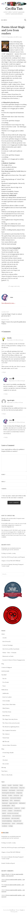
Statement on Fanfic (8, 656)
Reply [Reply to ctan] (6, 394)
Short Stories (6, 715)
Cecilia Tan (14, 8)
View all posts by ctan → (8, 303)
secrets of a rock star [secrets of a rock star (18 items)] (12, 813)
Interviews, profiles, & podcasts (11, 649)
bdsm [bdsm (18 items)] (21, 785)
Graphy (21, 910)
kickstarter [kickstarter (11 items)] (17, 800)
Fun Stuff (3, 675)
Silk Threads (6, 741)
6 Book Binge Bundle (8, 752)
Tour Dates (4, 771)
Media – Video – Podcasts (9, 652)
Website (3, 488)
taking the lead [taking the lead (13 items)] (17, 821)
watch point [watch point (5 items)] (20, 823)
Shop (2, 749)
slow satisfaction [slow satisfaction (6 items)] (16, 815)
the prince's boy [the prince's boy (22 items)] (6, 823)
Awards (4, 637)
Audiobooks (6, 693)
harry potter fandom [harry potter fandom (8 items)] (15, 798)
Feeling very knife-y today (8, 553)
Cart (4, 756)
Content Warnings (8, 645)
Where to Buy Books (6, 775)
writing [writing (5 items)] (10, 826)
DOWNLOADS (5, 671)
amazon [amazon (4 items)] (4, 785)
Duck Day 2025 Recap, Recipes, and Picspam (13, 557)
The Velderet (6, 734)
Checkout (5, 760)
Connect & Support (6, 667)
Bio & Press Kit (7, 641)
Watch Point (6, 738)
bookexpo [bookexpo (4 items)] (4, 790)
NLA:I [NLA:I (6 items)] (13, 805)
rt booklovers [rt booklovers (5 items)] (17, 810)
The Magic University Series (10, 719)
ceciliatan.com (6, 520)
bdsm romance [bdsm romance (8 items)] (14, 787)
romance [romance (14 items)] (10, 810)
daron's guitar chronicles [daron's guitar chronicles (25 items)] (8, 792)
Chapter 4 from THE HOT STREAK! (10, 560)
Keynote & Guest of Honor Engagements (14, 660)
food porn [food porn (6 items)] (16, 795)
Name (3, 474)
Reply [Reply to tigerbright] (4, 413)
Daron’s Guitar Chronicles (9, 745)
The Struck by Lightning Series (11, 726)
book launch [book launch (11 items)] (12, 790)
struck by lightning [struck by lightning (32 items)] (7, 821)
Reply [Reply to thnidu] (4, 372)
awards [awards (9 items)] (9, 785)
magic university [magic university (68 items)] (13, 803)
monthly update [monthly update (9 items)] (6, 805)
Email (3, 481)
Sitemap (3, 767)
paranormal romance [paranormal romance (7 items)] (7, 808)
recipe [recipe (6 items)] (23, 808)
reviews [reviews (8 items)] (4, 810)
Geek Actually (6, 700)
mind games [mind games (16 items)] (22, 803)
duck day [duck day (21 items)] (4, 795)
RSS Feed (6, 832)
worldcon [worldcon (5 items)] (4, 826)
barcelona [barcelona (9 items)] (15, 785)
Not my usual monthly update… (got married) (12, 875)
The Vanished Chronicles (9, 730)
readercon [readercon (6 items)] (17, 808)
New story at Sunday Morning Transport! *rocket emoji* (12, 857)
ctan (10, 378)
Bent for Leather (7, 697)
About (3, 634)
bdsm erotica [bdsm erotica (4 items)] (5, 787)
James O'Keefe (5, 874)
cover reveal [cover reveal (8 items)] (20, 790)
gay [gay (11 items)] (21, 795)
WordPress (12, 910)
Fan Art (4, 678)
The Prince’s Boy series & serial (11, 723)
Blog (2, 663)
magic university (15, 286)
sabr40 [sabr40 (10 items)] (4, 813)
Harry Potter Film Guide (9, 704)
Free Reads (6, 682)
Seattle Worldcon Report (8, 863)
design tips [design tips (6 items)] (19, 792)
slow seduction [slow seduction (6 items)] (6, 818)
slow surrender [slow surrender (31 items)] (15, 818)
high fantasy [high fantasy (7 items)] (5, 800)
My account (6, 763)
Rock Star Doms (7, 712)
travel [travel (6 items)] (13, 823)
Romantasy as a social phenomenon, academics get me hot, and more (11, 548)
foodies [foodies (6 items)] (10, 795)
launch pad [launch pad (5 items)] (4, 803)
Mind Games (6, 708)
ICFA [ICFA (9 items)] (11, 800)
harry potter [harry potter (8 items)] (5, 798)
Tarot (4, 686)
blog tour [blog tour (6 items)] (22, 787)
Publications (4, 689)
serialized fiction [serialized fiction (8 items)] (6, 815)
